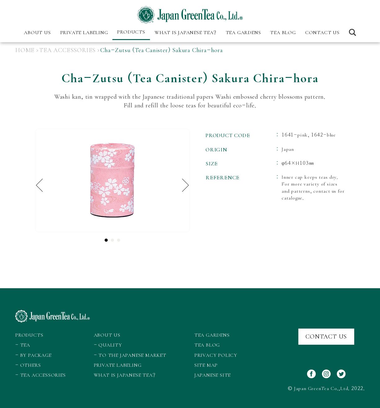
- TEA (22, 345)
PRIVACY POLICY (215, 355)
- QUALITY (108, 345)
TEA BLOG (283, 32)
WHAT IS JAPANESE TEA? (185, 32)
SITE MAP (206, 365)
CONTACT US (322, 32)
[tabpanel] (112, 180)
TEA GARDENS (243, 32)
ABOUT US (107, 335)
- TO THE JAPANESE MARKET (130, 355)
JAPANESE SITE (212, 375)
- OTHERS (28, 365)
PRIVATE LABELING (84, 32)
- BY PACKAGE (33, 355)
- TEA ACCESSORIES (40, 375)
